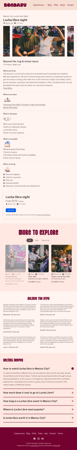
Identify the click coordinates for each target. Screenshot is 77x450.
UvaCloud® (56, 445)
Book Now (11, 210)
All (30, 240)
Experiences (39, 5)
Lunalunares (34, 445)
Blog (50, 5)
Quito (37, 240)
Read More (7, 88)
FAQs (56, 5)
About (62, 5)
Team (40, 433)
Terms (60, 433)
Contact (70, 5)
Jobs (46, 433)
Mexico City (45, 240)
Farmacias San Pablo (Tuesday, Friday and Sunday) (24, 105)
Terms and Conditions (43, 215)
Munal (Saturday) (10, 107)
